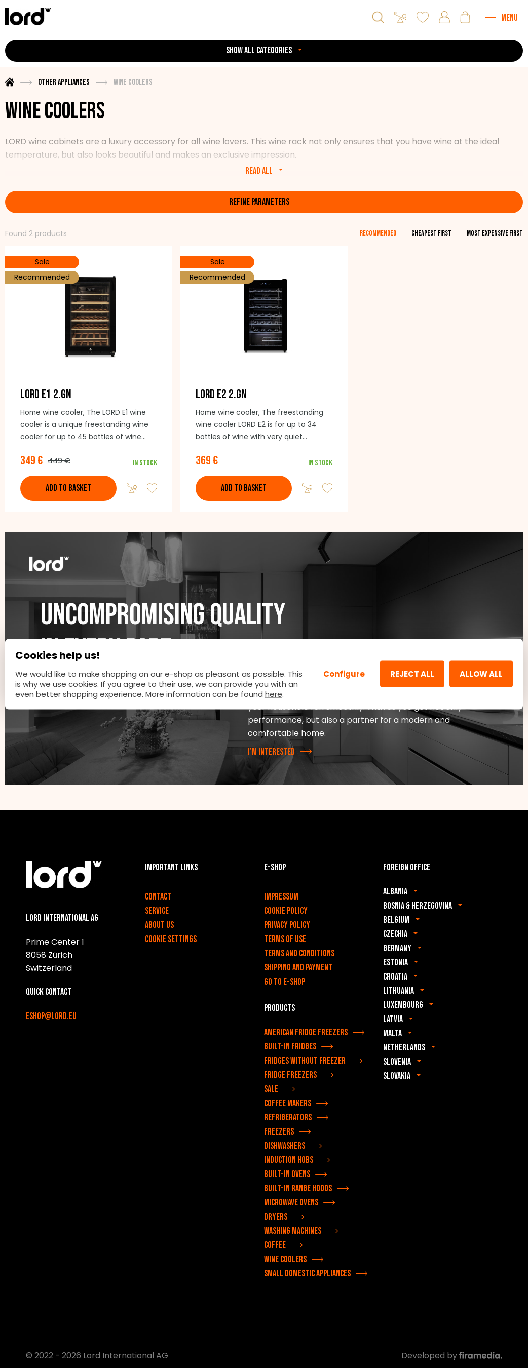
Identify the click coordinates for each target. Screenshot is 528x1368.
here (273, 693)
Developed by (451, 1356)
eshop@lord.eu (51, 1017)
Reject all (412, 674)
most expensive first (495, 233)
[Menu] (501, 17)
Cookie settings (171, 939)
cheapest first (431, 233)
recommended (378, 233)
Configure (344, 674)
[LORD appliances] (28, 16)
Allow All (481, 674)
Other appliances (64, 82)
